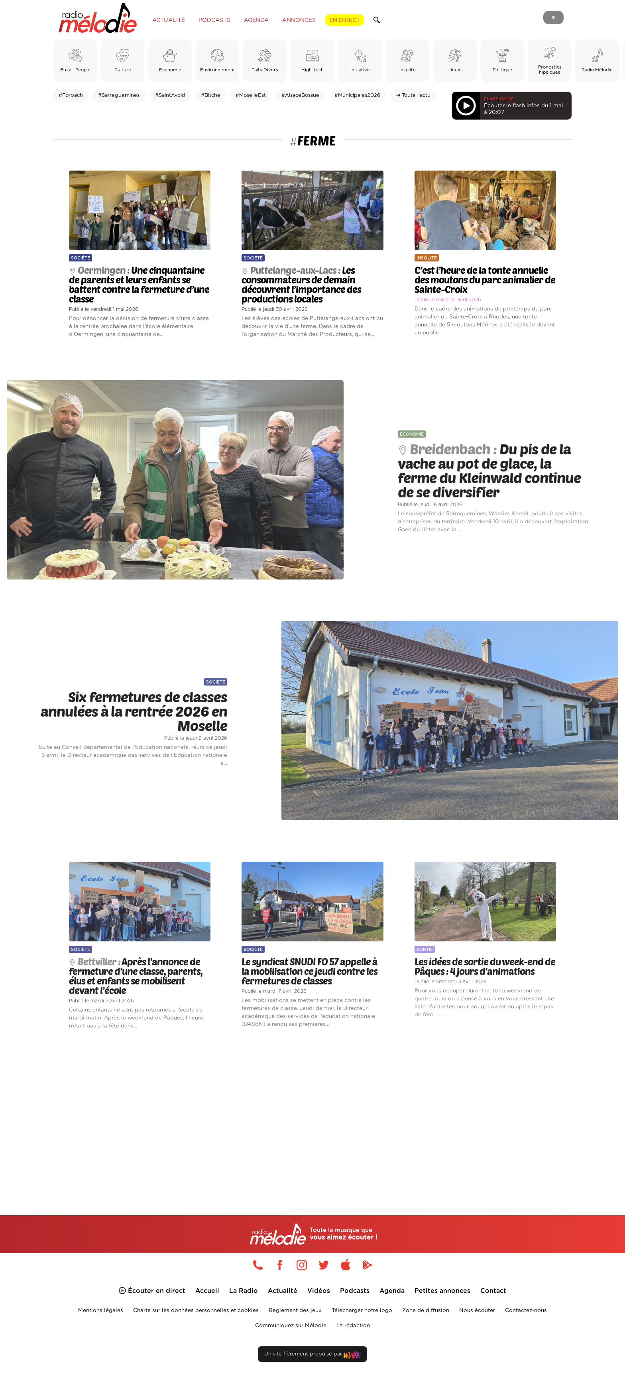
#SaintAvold (170, 95)
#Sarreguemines (119, 95)
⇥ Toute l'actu (413, 95)
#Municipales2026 (357, 95)
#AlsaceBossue (300, 95)
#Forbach (71, 95)
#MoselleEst (251, 95)
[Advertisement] (312, 1113)
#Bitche (210, 95)
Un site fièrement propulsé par (312, 1356)
